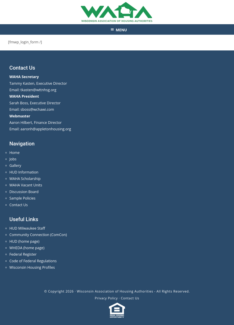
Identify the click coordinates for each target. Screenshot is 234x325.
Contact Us (18, 204)
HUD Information (23, 172)
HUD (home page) (24, 241)
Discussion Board (23, 191)
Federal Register (22, 254)
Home (14, 152)
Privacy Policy (106, 298)
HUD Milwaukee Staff (27, 228)
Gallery (15, 165)
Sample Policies (22, 198)
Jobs (12, 159)
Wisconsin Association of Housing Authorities (117, 12)
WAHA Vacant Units (25, 185)
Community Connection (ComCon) (38, 234)
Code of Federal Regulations (33, 260)
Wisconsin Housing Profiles (32, 267)
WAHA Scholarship (25, 178)
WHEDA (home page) (26, 247)
